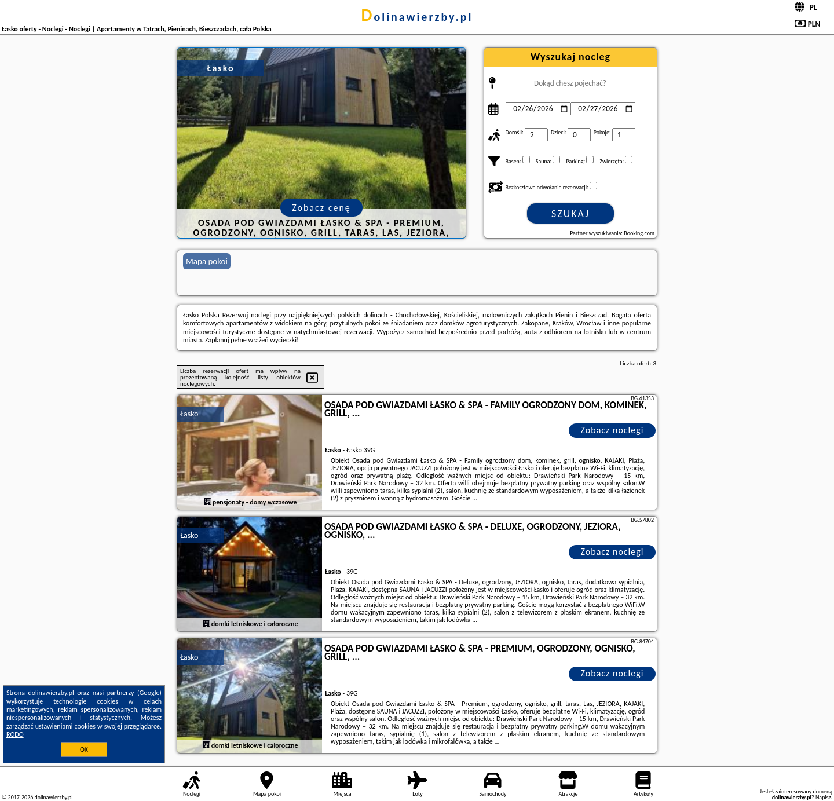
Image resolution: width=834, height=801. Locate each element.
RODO (15, 734)
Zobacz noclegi (612, 430)
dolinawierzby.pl (417, 17)
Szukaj (570, 213)
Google (150, 693)
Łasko (189, 414)
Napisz (823, 797)
